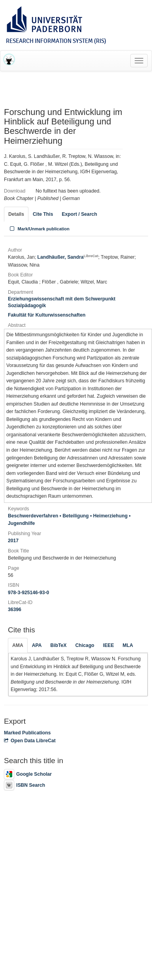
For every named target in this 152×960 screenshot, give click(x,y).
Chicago (84, 645)
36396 (14, 609)
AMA (17, 645)
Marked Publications (27, 733)
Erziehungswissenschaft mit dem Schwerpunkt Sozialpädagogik (61, 302)
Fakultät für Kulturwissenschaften (46, 315)
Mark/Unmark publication (38, 228)
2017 (13, 540)
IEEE (108, 645)
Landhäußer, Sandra (68, 257)
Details (16, 214)
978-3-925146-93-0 (28, 592)
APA (37, 645)
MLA (128, 645)
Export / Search (79, 214)
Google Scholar (28, 774)
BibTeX (59, 645)
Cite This (43, 214)
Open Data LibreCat (30, 740)
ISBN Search (24, 785)
